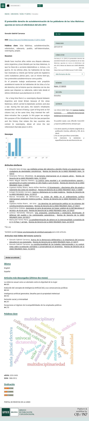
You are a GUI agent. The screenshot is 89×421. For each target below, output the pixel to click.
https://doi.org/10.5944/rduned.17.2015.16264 (27, 40)
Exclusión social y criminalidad (16, 299)
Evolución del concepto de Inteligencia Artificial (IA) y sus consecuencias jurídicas (36, 288)
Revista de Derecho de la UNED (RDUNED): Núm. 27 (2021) (57, 206)
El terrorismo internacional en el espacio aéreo (54, 176)
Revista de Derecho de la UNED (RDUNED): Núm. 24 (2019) (51, 222)
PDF (58, 34)
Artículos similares (13, 165)
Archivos (14, 14)
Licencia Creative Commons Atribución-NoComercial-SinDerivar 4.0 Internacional (69, 113)
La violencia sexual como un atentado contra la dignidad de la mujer (30, 282)
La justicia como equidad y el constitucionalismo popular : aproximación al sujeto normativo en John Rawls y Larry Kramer (46, 181)
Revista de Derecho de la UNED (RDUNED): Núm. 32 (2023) (51, 210)
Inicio (7, 14)
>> (10, 227)
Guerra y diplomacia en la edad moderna (49, 192)
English (7, 268)
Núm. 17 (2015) (25, 14)
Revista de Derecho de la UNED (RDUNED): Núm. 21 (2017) (55, 242)
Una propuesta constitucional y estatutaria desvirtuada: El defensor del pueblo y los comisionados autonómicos (46, 214)
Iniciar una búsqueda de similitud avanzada (34, 232)
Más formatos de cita (63, 74)
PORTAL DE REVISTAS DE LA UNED (17, 402)
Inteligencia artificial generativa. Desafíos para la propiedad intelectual (32, 293)
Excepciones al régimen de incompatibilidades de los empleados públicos (32, 305)
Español (7, 271)
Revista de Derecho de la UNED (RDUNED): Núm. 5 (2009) (60, 190)
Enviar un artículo (12, 257)
